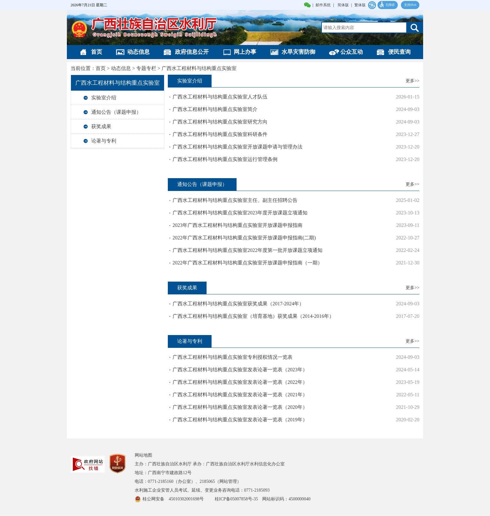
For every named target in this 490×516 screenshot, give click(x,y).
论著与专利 (103, 140)
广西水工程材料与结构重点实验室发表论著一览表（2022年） (240, 382)
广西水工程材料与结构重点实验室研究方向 (220, 121)
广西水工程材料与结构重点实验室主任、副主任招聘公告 (235, 200)
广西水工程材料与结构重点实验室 (199, 68)
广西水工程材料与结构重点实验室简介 (215, 109)
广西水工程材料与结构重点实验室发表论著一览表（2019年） (240, 419)
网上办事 (245, 52)
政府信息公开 (192, 52)
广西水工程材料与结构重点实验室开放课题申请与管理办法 (237, 146)
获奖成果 (101, 126)
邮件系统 (323, 5)
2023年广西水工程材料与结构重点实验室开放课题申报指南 (237, 225)
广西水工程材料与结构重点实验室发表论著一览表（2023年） (240, 369)
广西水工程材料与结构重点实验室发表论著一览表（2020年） (240, 407)
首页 (96, 52)
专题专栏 (146, 68)
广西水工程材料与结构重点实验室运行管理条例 (225, 159)
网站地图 (143, 455)
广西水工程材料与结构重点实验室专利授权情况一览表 (232, 357)
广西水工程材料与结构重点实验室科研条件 (220, 134)
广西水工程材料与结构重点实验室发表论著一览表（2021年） (240, 394)
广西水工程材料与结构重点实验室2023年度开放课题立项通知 (240, 212)
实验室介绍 (103, 97)
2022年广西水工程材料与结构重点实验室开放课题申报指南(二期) (244, 237)
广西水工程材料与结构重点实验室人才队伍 (220, 96)
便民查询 (399, 52)
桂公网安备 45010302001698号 (175, 499)
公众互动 (351, 52)
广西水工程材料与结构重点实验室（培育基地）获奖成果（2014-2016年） (253, 316)
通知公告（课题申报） (116, 112)
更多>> (412, 80)
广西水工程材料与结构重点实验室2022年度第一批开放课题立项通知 (247, 250)
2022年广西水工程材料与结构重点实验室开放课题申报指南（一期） (247, 262)
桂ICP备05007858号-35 (236, 499)
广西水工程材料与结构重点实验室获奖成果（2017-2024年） (238, 303)
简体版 (343, 5)
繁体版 (360, 5)
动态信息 (138, 52)
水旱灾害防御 (298, 52)
